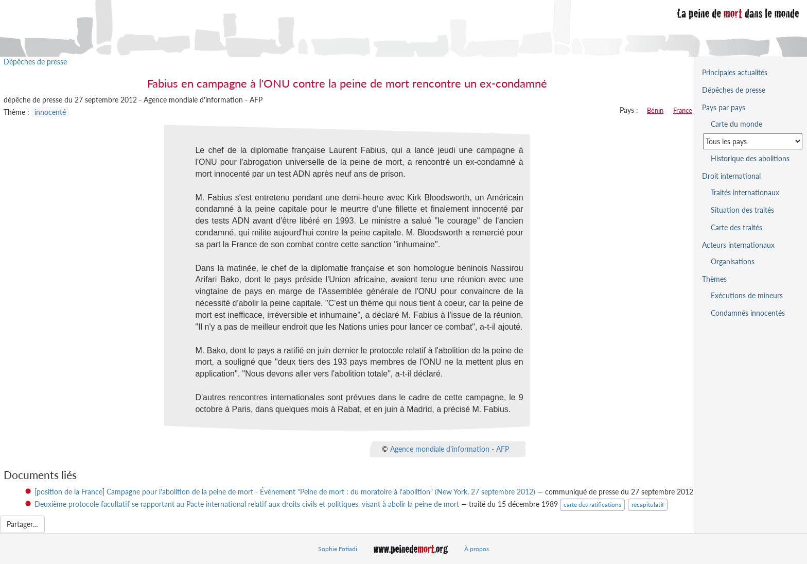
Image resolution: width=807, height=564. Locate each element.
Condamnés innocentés (748, 313)
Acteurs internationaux (738, 245)
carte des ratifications (592, 504)
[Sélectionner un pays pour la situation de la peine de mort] (752, 141)
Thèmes (714, 279)
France (682, 110)
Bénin (655, 110)
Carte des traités (736, 227)
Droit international (731, 176)
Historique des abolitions (750, 158)
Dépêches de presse (35, 61)
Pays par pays (723, 107)
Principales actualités (734, 72)
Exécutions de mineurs (747, 295)
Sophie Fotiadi (337, 549)
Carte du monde (736, 123)
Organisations (733, 261)
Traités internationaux (745, 192)
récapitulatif (647, 504)
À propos (476, 549)
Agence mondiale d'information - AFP (449, 448)
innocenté (50, 112)
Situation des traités (742, 210)
